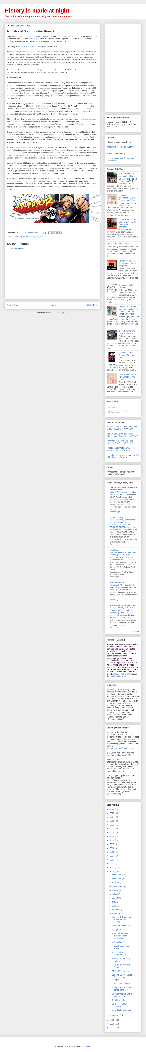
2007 (112, 1028)
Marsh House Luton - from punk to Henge (128, 174)
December (117, 875)
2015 (112, 852)
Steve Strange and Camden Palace (127, 332)
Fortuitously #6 (116, 585)
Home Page (112, 126)
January (116, 1015)
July (114, 894)
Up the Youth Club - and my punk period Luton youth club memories (127, 223)
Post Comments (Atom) (58, 313)
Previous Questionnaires (118, 792)
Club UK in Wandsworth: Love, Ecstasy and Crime (127, 197)
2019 (112, 836)
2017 (112, 844)
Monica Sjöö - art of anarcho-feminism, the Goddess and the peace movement (128, 310)
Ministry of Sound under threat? (119, 953)
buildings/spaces (32, 237)
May (114, 902)
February (116, 913)
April (114, 906)
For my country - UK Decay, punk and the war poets (128, 263)
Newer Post (13, 305)
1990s (16, 237)
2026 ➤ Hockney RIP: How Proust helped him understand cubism (122, 610)
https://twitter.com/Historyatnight (121, 147)
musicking (111, 689)
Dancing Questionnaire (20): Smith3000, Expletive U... (122, 977)
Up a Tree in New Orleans (119, 1005)
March (115, 910)
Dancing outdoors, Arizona (118, 244)
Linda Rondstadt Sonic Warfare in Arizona (122, 995)
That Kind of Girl (119, 1000)
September (117, 886)
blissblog (114, 550)
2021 (112, 828)
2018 (112, 840)
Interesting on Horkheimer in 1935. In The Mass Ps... (122, 428)
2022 (112, 825)
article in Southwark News (31, 47)
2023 (112, 821)
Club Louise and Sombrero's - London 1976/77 (128, 355)
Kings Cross (28, 155)
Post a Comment (17, 249)
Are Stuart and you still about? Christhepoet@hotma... (120, 435)
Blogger (87, 1046)
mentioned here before (75, 93)
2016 (112, 848)
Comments (114, 412)
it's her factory (116, 517)
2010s (22, 237)
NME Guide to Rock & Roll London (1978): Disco (128, 376)
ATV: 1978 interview (120, 971)
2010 (112, 871)
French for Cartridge (121, 983)
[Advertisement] (52, 276)
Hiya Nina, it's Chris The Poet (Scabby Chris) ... (120, 442)
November (117, 879)
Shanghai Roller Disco (122, 926)
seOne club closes (120, 942)
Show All (136, 631)
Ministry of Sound (33, 36)
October (116, 882)
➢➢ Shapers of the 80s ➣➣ (122, 605)
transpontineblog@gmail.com (120, 748)
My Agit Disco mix (119, 929)
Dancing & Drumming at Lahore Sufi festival (121, 919)
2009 (112, 1020)
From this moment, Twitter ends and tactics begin (120, 935)
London (43, 237)
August (115, 890)
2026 (112, 809)
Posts (112, 407)
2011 (112, 867)
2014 (112, 856)
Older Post (92, 305)
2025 (112, 813)
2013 (112, 860)
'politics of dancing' (118, 676)
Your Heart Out (117, 582)
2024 (112, 817)
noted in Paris (79, 155)
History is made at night (37, 10)
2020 (112, 832)
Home (53, 305)
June (114, 898)
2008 (112, 1024)
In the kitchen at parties (122, 1010)
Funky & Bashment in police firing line (121, 988)
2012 (112, 863)
